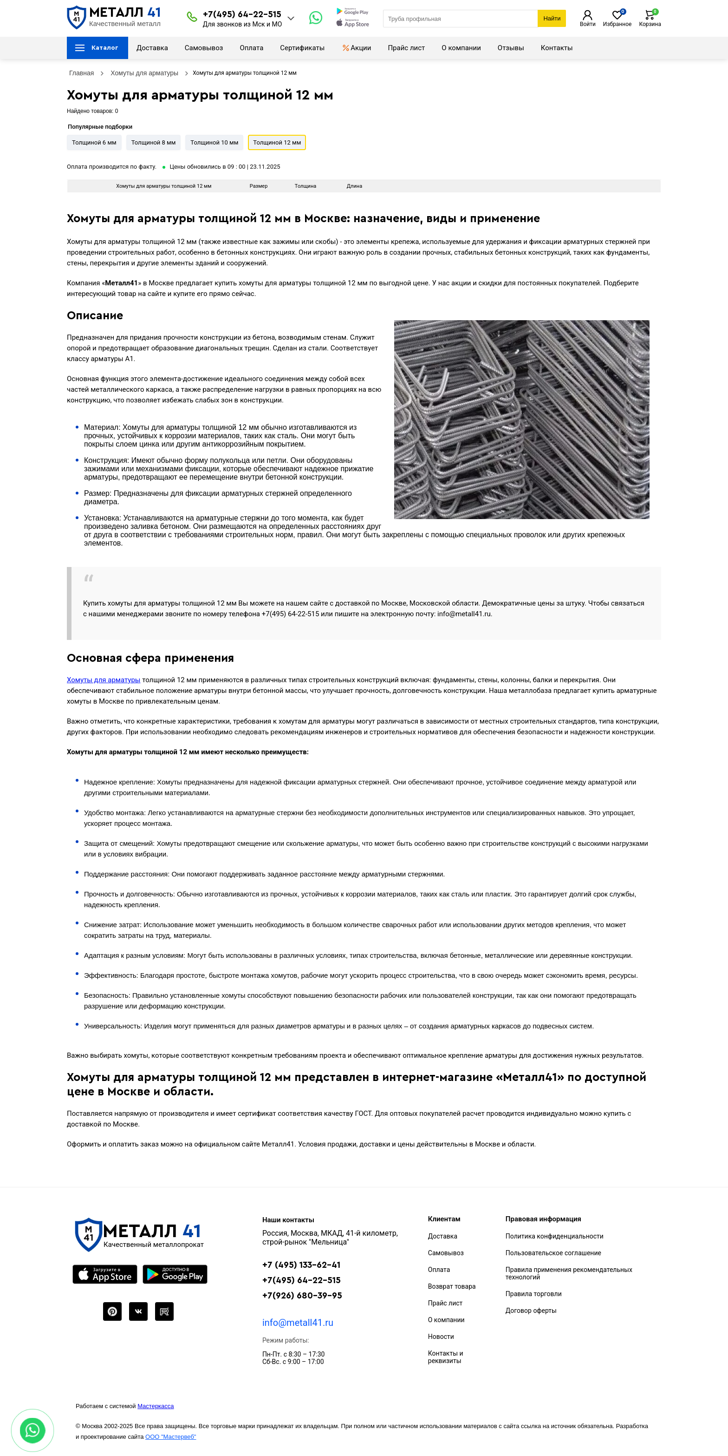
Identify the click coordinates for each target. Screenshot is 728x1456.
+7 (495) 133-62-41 (301, 1265)
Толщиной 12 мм (277, 142)
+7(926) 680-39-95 (302, 1295)
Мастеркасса (155, 1406)
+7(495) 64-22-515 (242, 14)
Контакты (557, 48)
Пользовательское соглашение (553, 1253)
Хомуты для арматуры (104, 680)
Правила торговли (534, 1294)
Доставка (152, 48)
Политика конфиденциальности (555, 1236)
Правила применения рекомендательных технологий (569, 1273)
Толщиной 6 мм (94, 142)
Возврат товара (452, 1286)
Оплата (251, 48)
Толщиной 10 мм (214, 142)
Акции (356, 48)
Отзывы (511, 48)
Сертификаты (302, 48)
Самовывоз (204, 48)
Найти (551, 18)
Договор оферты (531, 1310)
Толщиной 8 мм (153, 142)
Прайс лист (406, 48)
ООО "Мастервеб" (170, 1436)
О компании (461, 48)
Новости (441, 1336)
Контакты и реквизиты (445, 1357)
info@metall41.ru (297, 1322)
